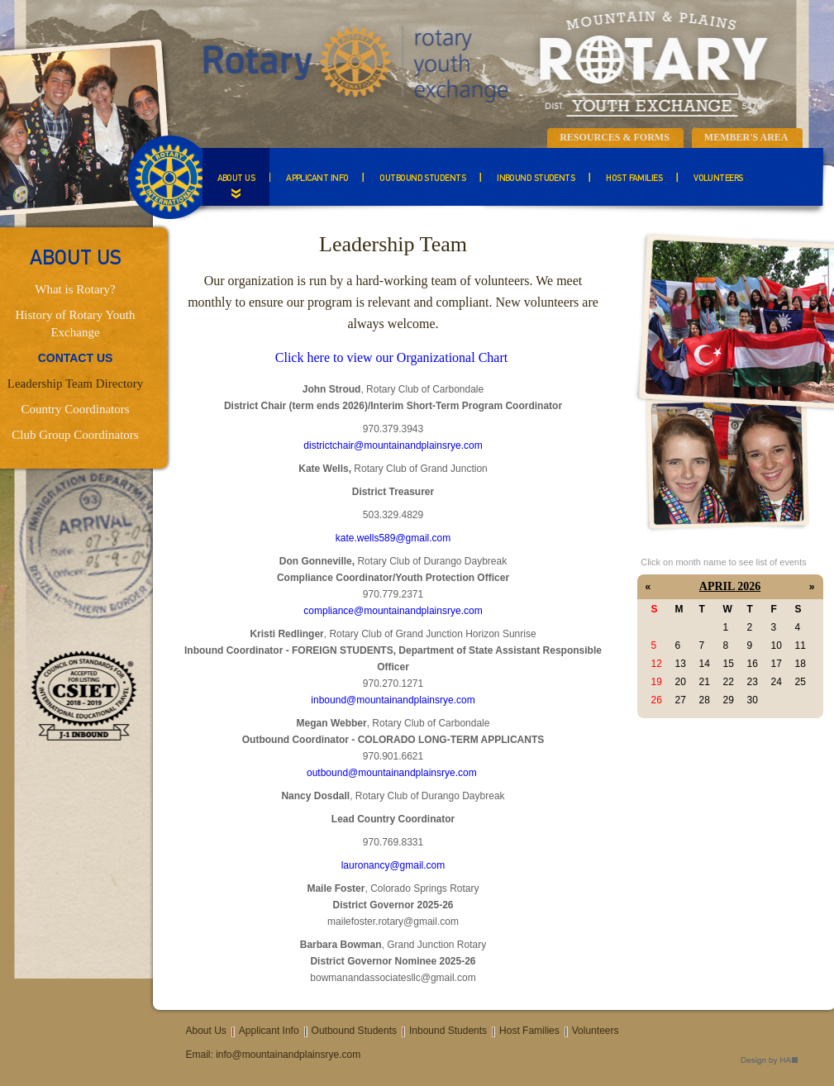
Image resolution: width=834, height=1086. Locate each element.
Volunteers (718, 178)
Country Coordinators (75, 409)
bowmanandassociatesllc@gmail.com (392, 978)
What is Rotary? (75, 289)
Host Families (634, 178)
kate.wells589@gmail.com (393, 538)
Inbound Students (535, 178)
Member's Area (746, 137)
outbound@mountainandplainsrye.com (392, 773)
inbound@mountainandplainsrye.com (392, 700)
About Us (236, 178)
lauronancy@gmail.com (393, 865)
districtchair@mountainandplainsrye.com (392, 445)
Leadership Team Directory (75, 383)
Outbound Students (422, 178)
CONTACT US (75, 357)
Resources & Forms (615, 137)
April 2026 (729, 586)
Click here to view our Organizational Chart (391, 357)
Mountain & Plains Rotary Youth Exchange (483, 62)
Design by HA (769, 1061)
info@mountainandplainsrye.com (288, 1054)
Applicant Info (317, 178)
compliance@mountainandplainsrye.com (392, 611)
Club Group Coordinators (75, 434)
